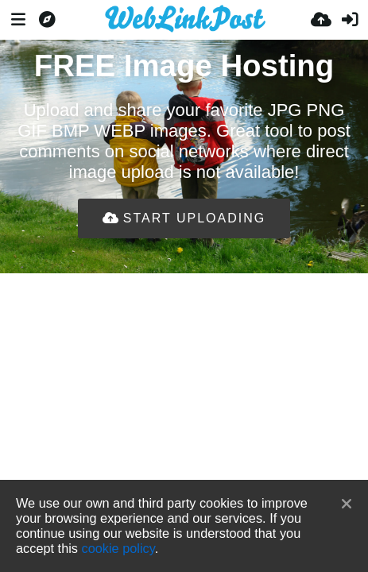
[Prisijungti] (349, 20)
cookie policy (118, 548)
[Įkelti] (321, 20)
